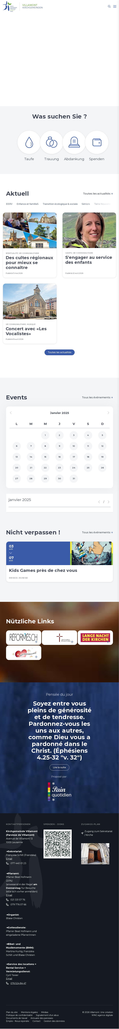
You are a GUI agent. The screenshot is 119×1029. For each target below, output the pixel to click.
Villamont (30, 5)
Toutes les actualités (98, 193)
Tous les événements (97, 397)
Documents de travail (16, 1018)
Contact (36, 1021)
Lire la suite (59, 767)
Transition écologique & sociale (60, 204)
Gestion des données (54, 1021)
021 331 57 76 (18, 900)
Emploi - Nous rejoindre (17, 1021)
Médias (44, 1012)
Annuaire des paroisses (42, 1018)
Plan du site (12, 1012)
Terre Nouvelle (103, 204)
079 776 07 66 (18, 904)
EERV (9, 204)
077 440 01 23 (18, 863)
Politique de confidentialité (19, 1015)
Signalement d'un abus (47, 1015)
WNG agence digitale (102, 1015)
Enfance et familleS (28, 204)
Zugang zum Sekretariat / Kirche (98, 833)
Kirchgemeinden (33, 8)
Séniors (87, 204)
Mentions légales (29, 1012)
